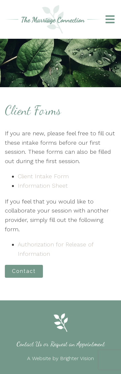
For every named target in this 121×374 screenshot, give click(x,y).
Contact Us (29, 344)
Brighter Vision (77, 358)
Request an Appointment (77, 344)
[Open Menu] (110, 19)
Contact (24, 271)
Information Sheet (43, 185)
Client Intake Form (43, 176)
